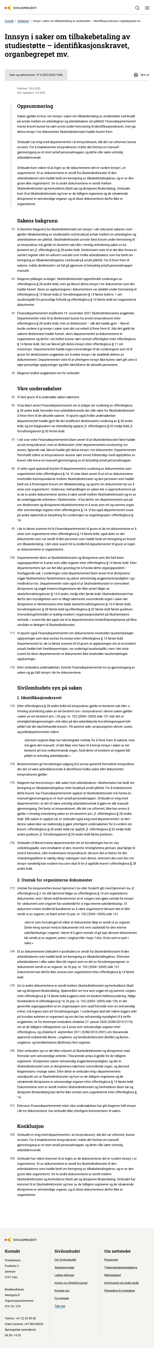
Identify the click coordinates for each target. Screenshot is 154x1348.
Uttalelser (23, 21)
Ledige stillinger (64, 1275)
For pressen (62, 1298)
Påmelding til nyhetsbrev (119, 1290)
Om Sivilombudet (65, 1259)
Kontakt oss (62, 1290)
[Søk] (137, 8)
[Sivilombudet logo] (21, 7)
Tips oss (60, 1306)
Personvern (111, 1259)
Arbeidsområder (64, 1267)
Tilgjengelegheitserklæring (120, 1267)
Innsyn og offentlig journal (71, 1283)
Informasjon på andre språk (121, 1283)
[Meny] (147, 8)
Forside (9, 21)
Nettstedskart (112, 1275)
